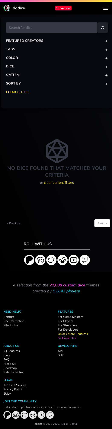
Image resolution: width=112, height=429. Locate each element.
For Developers (68, 329)
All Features (11, 351)
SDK (61, 355)
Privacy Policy (12, 389)
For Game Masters (70, 317)
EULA (7, 393)
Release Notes (13, 372)
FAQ (6, 359)
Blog (6, 355)
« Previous (14, 223)
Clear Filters (17, 92)
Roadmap (10, 368)
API (60, 351)
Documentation (13, 321)
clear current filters (59, 182)
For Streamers (67, 325)
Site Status (11, 325)
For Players (65, 321)
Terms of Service (14, 385)
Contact (8, 317)
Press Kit (9, 364)
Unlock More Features (73, 334)
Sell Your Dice (67, 338)
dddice (38, 423)
